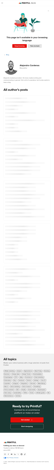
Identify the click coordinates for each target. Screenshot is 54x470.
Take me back (34, 46)
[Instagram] (4, 454)
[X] (18, 454)
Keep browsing (19, 46)
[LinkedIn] (14, 454)
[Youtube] (11, 454)
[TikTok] (24, 454)
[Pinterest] (21, 454)
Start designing (27, 426)
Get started (27, 420)
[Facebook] (8, 454)
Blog (7, 55)
